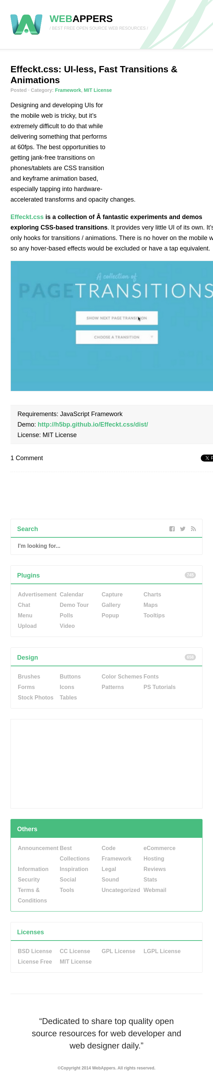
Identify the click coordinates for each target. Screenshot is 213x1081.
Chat (24, 605)
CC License (75, 951)
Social (68, 880)
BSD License (35, 951)
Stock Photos (35, 698)
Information (33, 869)
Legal (109, 869)
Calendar (71, 594)
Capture (112, 594)
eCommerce (160, 848)
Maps (151, 605)
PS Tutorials (160, 687)
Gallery (111, 605)
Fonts (151, 677)
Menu (25, 615)
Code (109, 848)
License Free (35, 962)
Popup (110, 615)
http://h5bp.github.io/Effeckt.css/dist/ (93, 424)
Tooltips (154, 615)
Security (29, 880)
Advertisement (37, 594)
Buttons (70, 677)
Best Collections (75, 853)
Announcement (38, 848)
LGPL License (162, 951)
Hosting (154, 859)
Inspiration (74, 869)
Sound (110, 880)
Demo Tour (74, 605)
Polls (66, 615)
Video (67, 626)
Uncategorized (121, 890)
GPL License (118, 951)
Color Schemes (122, 677)
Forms (26, 687)
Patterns (113, 687)
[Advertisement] (166, 143)
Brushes (29, 677)
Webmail (155, 890)
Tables (68, 698)
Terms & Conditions (32, 895)
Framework (68, 90)
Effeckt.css (27, 216)
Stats (150, 880)
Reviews (155, 869)
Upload (27, 626)
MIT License (98, 90)
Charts (152, 594)
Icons (67, 687)
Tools (67, 890)
